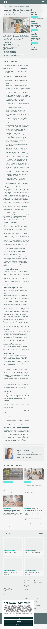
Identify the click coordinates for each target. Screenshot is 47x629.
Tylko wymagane (18, 621)
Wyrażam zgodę (18, 618)
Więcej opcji (18, 624)
